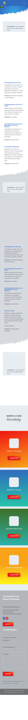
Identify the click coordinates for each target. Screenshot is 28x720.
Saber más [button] (14, 458)
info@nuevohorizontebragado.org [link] (11, 607)
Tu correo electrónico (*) (9, 647)
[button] (24, 4)
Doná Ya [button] (8, 624)
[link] (4, 3)
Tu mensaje (6, 654)
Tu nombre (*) (6, 640)
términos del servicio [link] (10, 683)
